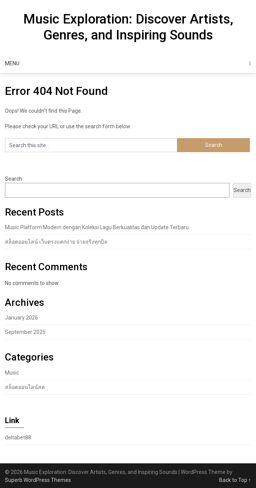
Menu (12, 63)
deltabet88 (18, 437)
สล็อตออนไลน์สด (25, 387)
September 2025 (25, 332)
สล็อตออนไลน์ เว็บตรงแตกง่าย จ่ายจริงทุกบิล (56, 242)
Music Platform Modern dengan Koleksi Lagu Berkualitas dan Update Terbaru (97, 227)
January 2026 (21, 318)
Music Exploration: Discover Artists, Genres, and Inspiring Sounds (128, 27)
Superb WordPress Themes (38, 480)
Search (13, 179)
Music (12, 373)
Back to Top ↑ (235, 480)
